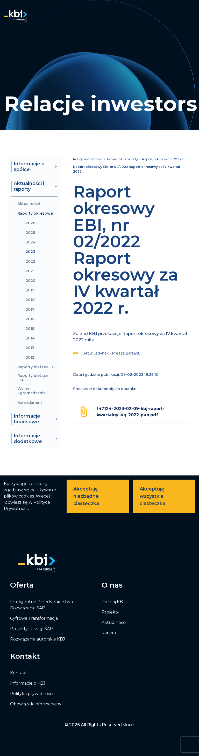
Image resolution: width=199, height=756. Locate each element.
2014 (30, 338)
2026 (30, 223)
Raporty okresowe (35, 213)
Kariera (109, 632)
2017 (30, 309)
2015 (30, 328)
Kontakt (18, 672)
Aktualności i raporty (122, 159)
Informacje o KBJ (27, 683)
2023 (30, 252)
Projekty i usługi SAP (31, 628)
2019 (30, 290)
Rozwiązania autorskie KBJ (37, 639)
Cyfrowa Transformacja (34, 618)
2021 (30, 271)
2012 (30, 357)
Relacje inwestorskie (88, 159)
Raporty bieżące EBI (36, 367)
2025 (30, 232)
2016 (30, 319)
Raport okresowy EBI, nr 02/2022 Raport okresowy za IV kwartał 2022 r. (126, 169)
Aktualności (28, 204)
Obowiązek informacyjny (35, 703)
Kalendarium (29, 402)
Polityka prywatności (31, 693)
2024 (30, 242)
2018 (30, 300)
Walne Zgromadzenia (31, 390)
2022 (30, 261)
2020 (30, 280)
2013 (30, 348)
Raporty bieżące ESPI (32, 377)
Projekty (110, 612)
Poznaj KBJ (113, 601)
